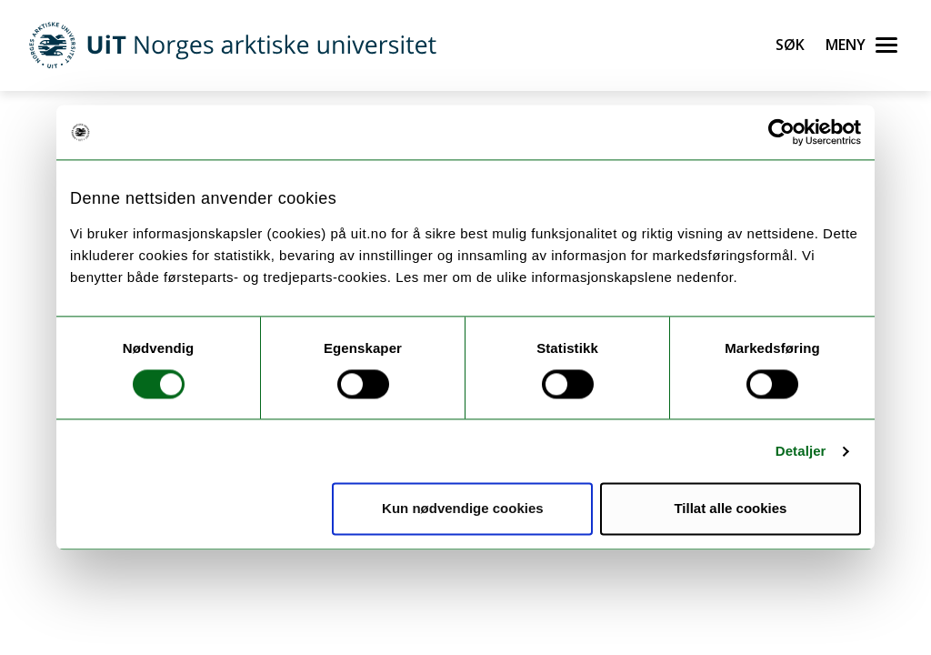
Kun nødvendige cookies (463, 509)
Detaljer (801, 450)
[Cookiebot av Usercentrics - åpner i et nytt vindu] (781, 132)
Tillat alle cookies (730, 509)
